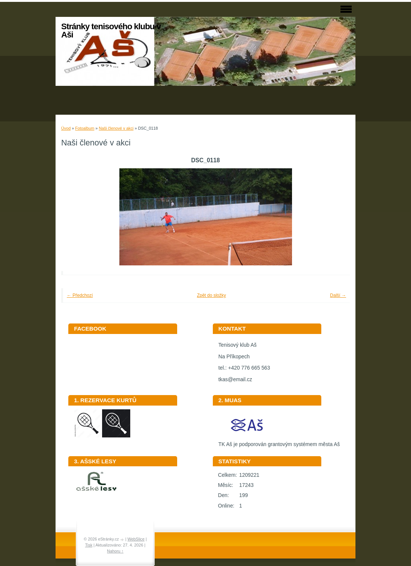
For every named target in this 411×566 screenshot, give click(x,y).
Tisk (88, 545)
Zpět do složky (211, 295)
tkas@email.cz (235, 379)
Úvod (66, 128)
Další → (338, 295)
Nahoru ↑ (115, 551)
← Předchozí (80, 295)
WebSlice (136, 539)
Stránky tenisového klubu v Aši (111, 30)
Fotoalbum (84, 128)
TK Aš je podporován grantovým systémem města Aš (279, 441)
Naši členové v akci (116, 128)
